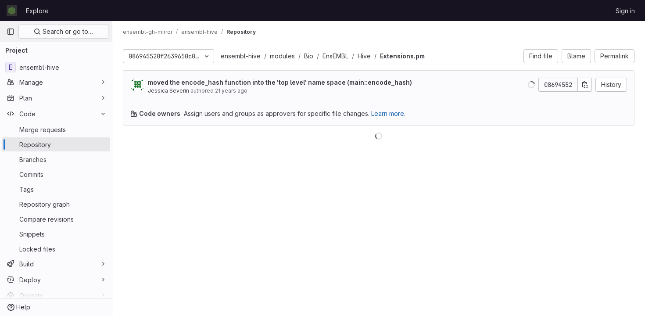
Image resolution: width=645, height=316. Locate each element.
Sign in (625, 10)
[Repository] (56, 144)
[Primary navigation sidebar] (11, 32)
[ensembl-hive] (56, 67)
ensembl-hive (241, 56)
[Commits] (56, 174)
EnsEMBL (335, 56)
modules (282, 56)
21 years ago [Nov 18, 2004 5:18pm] (231, 90)
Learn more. (388, 113)
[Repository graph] (56, 204)
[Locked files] (56, 249)
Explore (37, 10)
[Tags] (56, 189)
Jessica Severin (168, 90)
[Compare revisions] (56, 219)
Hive (364, 56)
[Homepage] (12, 11)
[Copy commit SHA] (585, 85)
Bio (308, 56)
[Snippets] (56, 234)
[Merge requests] (56, 129)
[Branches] (56, 159)
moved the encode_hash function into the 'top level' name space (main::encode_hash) (280, 82)
